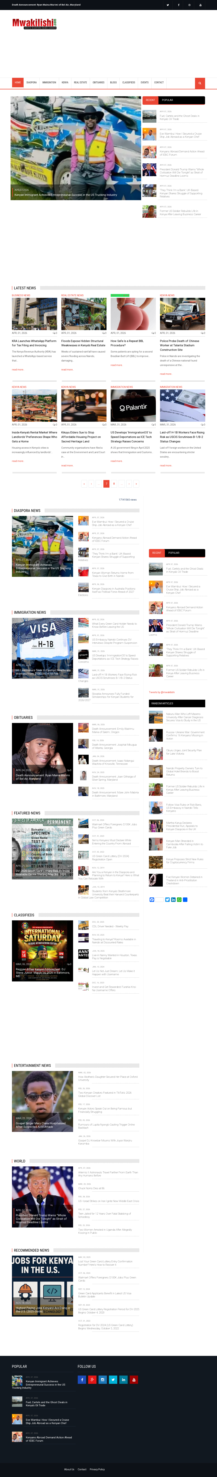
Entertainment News (32, 1065)
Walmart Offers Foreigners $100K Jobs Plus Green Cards (114, 826)
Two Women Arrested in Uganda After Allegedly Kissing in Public (105, 1231)
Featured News (27, 813)
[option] (59, 3)
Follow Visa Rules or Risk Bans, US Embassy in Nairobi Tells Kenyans (184, 808)
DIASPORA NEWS (27, 510)
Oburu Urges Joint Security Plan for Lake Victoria (184, 752)
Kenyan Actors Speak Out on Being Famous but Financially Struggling (105, 1110)
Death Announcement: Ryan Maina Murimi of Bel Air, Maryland (46, 4)
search (200, 83)
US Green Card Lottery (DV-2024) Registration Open (110, 858)
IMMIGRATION (49, 82)
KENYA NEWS (167, 295)
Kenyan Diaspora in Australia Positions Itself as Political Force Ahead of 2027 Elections (106, 592)
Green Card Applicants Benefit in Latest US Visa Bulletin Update (104, 1295)
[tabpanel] (174, 159)
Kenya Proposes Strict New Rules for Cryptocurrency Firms (184, 861)
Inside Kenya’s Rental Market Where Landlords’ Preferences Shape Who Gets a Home (34, 437)
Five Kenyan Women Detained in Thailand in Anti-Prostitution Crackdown (184, 880)
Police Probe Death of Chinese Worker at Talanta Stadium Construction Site (179, 345)
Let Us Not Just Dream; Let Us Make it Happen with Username (113, 973)
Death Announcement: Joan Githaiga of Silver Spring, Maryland (114, 778)
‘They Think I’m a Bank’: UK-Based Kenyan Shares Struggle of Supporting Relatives (181, 193)
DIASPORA (31, 82)
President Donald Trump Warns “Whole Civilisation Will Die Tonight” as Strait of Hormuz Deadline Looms (182, 172)
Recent (150, 100)
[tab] (150, 100)
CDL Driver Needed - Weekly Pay (110, 926)
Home (18, 82)
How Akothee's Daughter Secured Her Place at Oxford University (108, 1078)
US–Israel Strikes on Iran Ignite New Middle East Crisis (108, 1201)
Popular (167, 100)
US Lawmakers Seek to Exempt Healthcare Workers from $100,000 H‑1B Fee (43, 671)
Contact (82, 1469)
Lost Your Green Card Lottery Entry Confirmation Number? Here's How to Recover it (105, 1263)
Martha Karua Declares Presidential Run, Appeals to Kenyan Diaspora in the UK (182, 826)
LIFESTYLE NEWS (120, 295)
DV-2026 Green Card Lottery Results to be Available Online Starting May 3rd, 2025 (43, 872)
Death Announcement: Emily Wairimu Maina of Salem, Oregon (113, 730)
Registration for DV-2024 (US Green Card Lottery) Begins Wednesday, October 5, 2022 (105, 1327)
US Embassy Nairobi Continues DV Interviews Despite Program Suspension (114, 641)
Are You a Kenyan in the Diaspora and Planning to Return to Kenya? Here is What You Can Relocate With (108, 875)
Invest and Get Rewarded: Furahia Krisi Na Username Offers (114, 988)
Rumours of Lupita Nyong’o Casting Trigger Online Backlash (106, 1126)
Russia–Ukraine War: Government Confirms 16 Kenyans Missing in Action (185, 735)
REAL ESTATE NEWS (72, 295)
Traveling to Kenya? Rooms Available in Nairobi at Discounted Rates (114, 941)
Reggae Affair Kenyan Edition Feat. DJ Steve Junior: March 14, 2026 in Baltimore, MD (43, 972)
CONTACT (159, 82)
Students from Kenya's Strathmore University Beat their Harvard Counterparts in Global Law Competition (108, 894)
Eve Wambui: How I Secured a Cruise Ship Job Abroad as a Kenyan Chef (181, 135)
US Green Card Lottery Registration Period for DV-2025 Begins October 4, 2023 (108, 1311)
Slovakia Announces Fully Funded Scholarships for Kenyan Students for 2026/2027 (106, 697)
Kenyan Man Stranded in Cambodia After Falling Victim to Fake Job (184, 844)
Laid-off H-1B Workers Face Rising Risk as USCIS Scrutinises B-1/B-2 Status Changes (182, 437)
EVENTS (145, 82)
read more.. (18, 369)
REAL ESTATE (80, 82)
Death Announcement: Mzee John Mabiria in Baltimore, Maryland (115, 794)
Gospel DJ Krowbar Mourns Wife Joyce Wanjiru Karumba (105, 1142)
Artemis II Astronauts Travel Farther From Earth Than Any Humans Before (108, 1174)
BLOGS (113, 82)
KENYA (65, 82)
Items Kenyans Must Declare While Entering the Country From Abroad (111, 842)
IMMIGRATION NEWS (122, 387)
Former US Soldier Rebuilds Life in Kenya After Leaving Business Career (180, 212)
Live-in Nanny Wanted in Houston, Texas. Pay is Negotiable (114, 957)
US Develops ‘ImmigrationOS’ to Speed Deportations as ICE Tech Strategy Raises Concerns (131, 437)
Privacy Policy (97, 1469)
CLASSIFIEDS (128, 82)
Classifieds (24, 915)
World (19, 1161)
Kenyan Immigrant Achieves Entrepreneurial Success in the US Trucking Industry (66, 195)
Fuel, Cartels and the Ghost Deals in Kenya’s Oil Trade (180, 117)
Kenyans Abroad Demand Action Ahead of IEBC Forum (182, 153)
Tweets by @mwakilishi (162, 692)
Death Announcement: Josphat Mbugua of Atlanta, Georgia (114, 746)
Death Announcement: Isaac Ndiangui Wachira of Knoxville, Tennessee (113, 762)
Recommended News (31, 1250)
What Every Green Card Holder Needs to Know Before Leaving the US (114, 625)
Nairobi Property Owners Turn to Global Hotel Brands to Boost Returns (184, 771)
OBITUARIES (98, 82)
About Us (69, 1469)
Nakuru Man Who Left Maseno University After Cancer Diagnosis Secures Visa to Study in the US (184, 717)
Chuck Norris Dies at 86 (91, 1188)
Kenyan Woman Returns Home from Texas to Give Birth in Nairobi (113, 574)
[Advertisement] (136, 39)
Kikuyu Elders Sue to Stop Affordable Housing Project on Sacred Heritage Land (81, 437)
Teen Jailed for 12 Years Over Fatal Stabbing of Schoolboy (104, 1215)
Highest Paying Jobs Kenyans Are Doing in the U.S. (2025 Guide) (43, 1309)
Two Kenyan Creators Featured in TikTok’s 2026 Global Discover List (104, 1094)
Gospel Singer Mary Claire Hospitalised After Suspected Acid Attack (41, 1125)
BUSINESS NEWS (21, 295)
